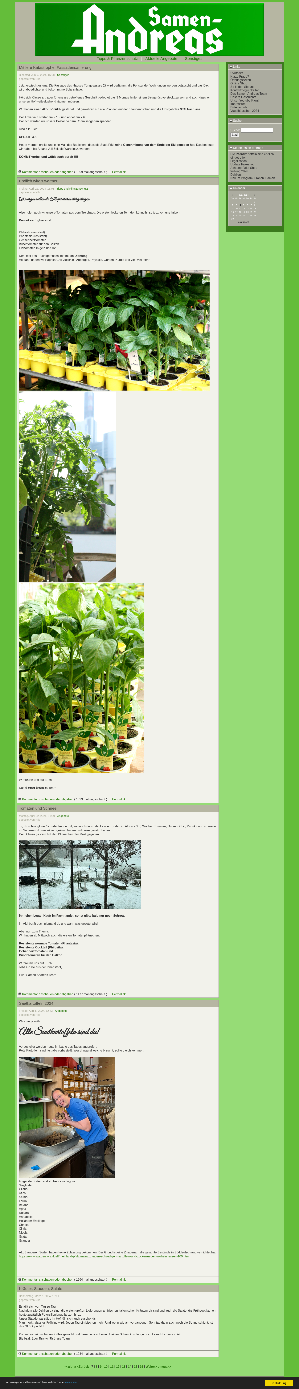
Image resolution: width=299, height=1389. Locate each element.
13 (123, 1366)
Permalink (119, 172)
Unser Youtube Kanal (244, 100)
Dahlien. (236, 174)
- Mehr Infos (91, 1383)
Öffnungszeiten (240, 80)
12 (117, 1366)
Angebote (63, 815)
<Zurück (83, 1366)
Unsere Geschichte (243, 97)
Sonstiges (193, 58)
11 (111, 1366)
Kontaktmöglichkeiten (244, 90)
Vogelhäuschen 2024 (244, 110)
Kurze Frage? (239, 76)
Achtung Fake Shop (243, 167)
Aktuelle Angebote (161, 58)
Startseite (236, 73)
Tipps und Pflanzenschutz (72, 188)
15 (135, 1366)
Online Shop (238, 83)
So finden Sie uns (242, 86)
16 (141, 1366)
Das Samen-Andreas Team (248, 93)
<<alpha (70, 1366)
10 (106, 1366)
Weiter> (152, 1366)
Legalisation (238, 161)
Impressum (237, 104)
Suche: (236, 120)
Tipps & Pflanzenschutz (117, 58)
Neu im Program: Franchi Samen (252, 178)
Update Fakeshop (242, 164)
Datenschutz (238, 107)
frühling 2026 (239, 171)
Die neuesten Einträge (246, 147)
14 (129, 1366)
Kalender (237, 188)
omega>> (164, 1366)
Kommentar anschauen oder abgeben (46, 172)
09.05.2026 (243, 222)
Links (235, 66)
